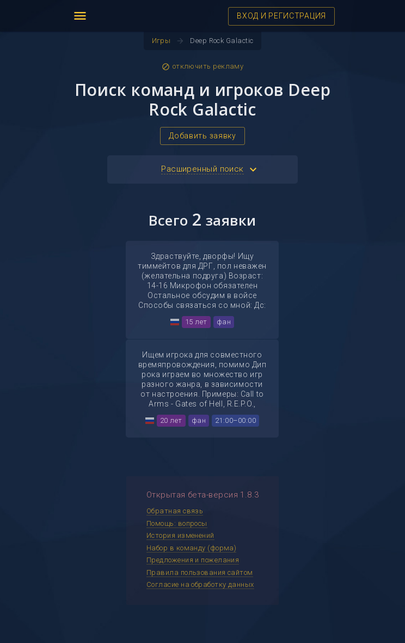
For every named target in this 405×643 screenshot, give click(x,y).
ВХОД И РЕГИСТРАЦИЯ (281, 15)
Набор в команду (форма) (191, 548)
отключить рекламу (203, 66)
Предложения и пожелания (192, 560)
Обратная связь (174, 511)
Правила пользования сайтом (199, 572)
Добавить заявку (202, 135)
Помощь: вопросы (176, 523)
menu (80, 15)
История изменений (180, 535)
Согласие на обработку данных (200, 584)
